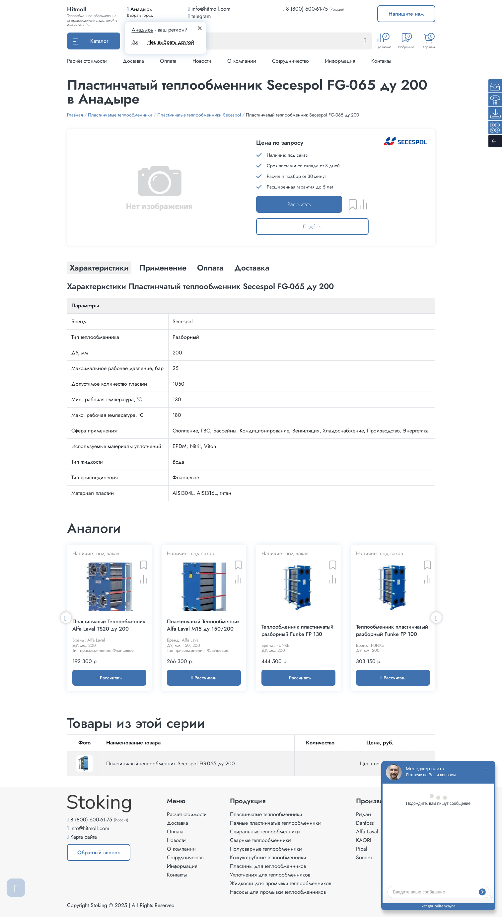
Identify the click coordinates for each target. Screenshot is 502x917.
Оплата (168, 61)
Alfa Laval (367, 831)
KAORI (363, 840)
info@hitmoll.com (89, 828)
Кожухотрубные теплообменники (268, 857)
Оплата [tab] (210, 267)
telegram (199, 16)
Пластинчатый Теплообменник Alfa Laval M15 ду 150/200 (203, 625)
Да (135, 41)
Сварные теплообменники (260, 840)
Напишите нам (406, 14)
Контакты (381, 61)
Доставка (133, 61)
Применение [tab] (162, 267)
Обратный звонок (98, 852)
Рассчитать (299, 204)
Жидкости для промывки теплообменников (280, 883)
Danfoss (365, 823)
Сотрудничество (290, 61)
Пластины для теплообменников (268, 866)
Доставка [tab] (251, 267)
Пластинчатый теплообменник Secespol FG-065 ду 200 (170, 763)
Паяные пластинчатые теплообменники (275, 823)
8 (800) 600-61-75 (307, 9)
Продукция (248, 801)
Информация (340, 61)
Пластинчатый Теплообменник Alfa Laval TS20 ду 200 (108, 625)
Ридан (363, 814)
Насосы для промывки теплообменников (278, 892)
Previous (66, 617)
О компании (241, 61)
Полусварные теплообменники (266, 849)
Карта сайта (83, 837)
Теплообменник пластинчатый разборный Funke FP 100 (392, 630)
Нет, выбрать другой (170, 42)
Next (436, 617)
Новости (201, 61)
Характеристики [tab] (99, 267)
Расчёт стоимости (87, 61)
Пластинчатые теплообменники (266, 814)
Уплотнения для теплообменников (270, 875)
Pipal (361, 849)
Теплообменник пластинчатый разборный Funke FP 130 (297, 630)
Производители (380, 801)
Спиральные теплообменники (265, 831)
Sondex (364, 857)
